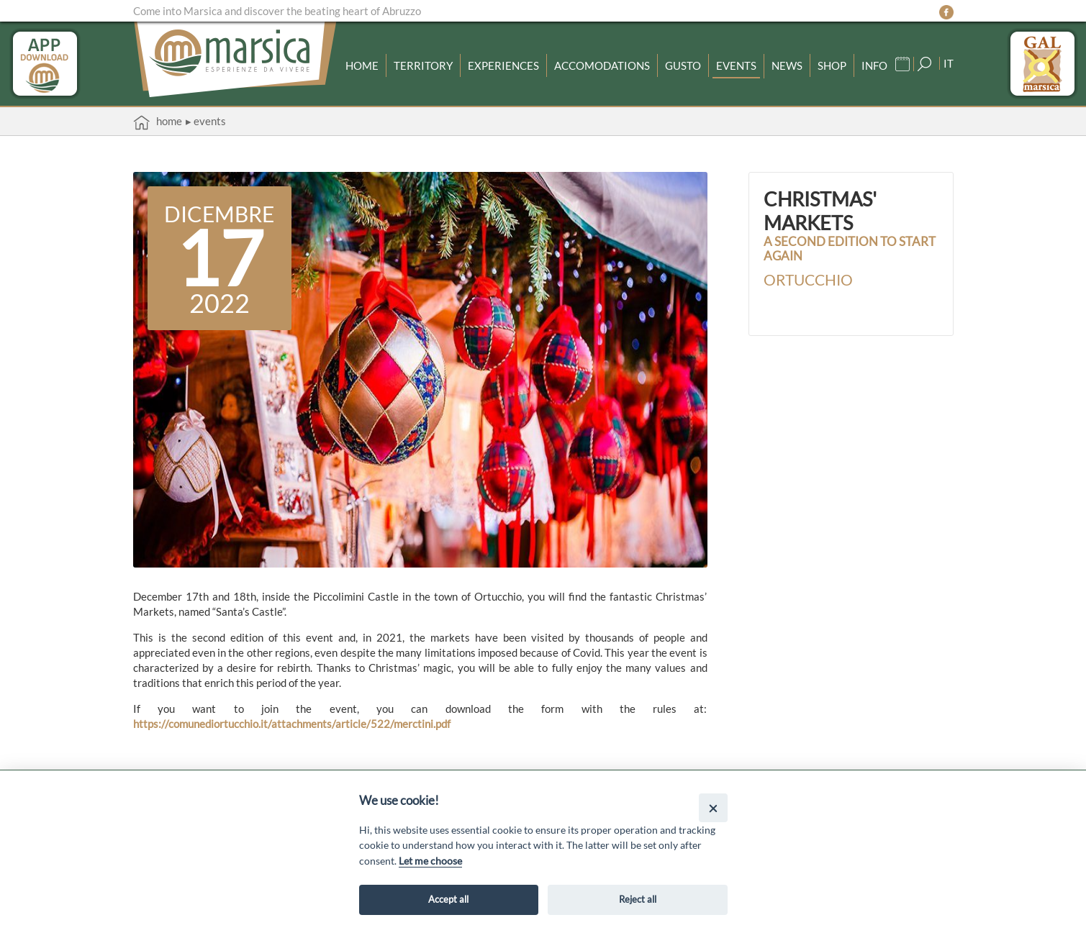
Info (874, 65)
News (786, 65)
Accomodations (602, 65)
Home (362, 65)
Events (736, 65)
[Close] (713, 807)
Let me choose (430, 861)
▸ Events (206, 120)
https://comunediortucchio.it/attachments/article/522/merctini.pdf (292, 723)
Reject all (637, 899)
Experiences (503, 65)
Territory (423, 65)
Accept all (448, 899)
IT (949, 63)
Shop (832, 65)
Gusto (683, 65)
